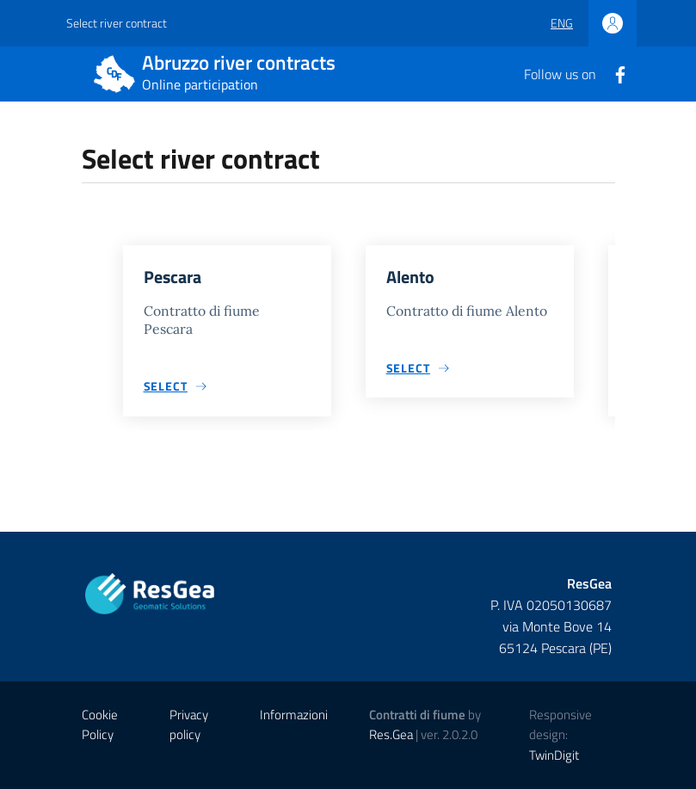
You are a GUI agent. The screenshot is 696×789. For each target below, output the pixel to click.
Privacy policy (188, 725)
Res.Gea (391, 734)
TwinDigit (554, 755)
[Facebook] (613, 73)
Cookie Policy (100, 725)
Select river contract (116, 23)
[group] (227, 337)
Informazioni (294, 714)
